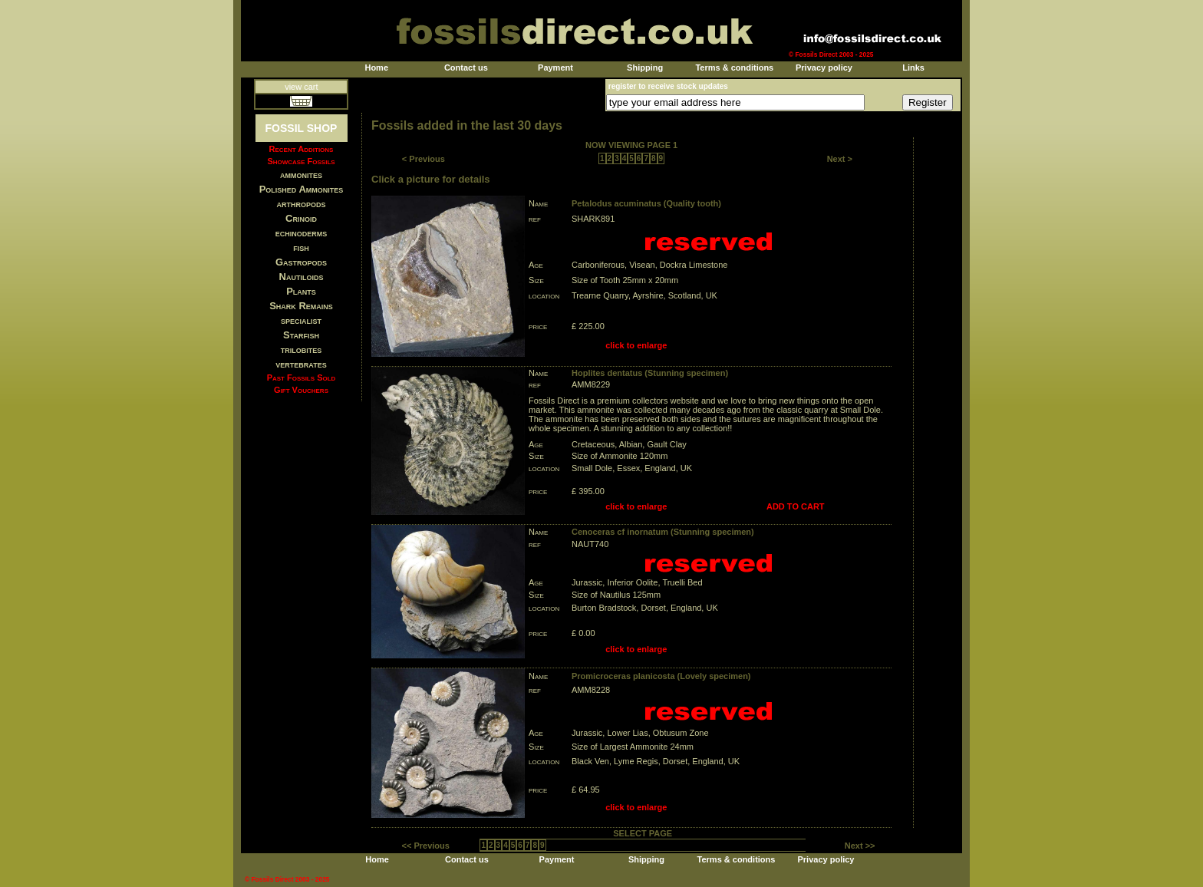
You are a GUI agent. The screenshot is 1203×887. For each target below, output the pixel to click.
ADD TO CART (795, 506)
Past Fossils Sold (301, 377)
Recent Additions (301, 148)
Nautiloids (301, 276)
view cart (301, 86)
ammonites (301, 174)
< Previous (423, 158)
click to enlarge (636, 345)
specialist (301, 320)
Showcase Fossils (301, 161)
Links (913, 67)
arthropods (300, 203)
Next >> (860, 845)
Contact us (466, 67)
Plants (301, 291)
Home (376, 67)
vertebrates (300, 364)
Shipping (645, 67)
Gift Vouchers (301, 389)
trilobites (301, 349)
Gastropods (301, 262)
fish (301, 247)
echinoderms (301, 233)
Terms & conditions (734, 67)
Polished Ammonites (301, 189)
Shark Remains (301, 306)
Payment (555, 67)
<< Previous (426, 845)
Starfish (301, 335)
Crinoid (301, 218)
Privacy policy (824, 67)
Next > (839, 158)
